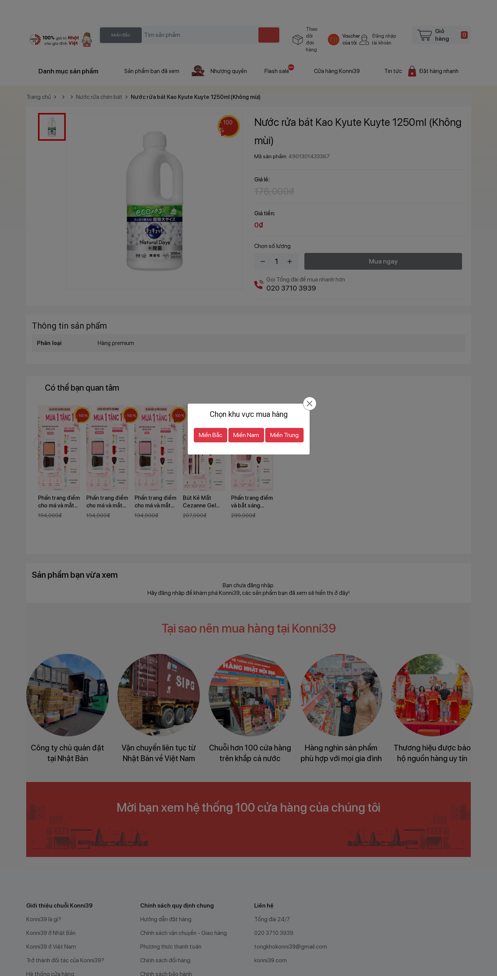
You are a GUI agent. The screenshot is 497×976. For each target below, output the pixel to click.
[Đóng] (309, 387)
